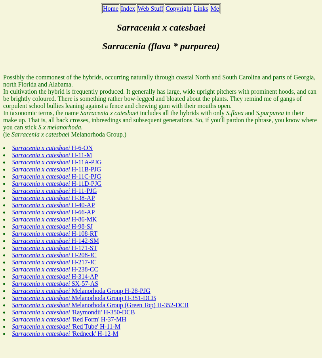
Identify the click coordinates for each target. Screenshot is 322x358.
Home (110, 8)
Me (215, 8)
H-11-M (52, 155)
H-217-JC (54, 262)
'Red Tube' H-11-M (66, 326)
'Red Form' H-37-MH (69, 319)
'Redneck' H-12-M (65, 333)
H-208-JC (54, 255)
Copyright (178, 8)
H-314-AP (55, 276)
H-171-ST (54, 247)
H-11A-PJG (56, 162)
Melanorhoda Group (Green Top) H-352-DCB (100, 305)
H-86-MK (54, 219)
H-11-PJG (54, 190)
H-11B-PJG (56, 169)
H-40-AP (53, 205)
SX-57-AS (55, 283)
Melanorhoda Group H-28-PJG (81, 290)
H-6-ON (52, 147)
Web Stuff (151, 8)
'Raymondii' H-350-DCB (73, 312)
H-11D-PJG (56, 183)
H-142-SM (55, 240)
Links (201, 8)
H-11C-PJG (56, 176)
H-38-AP (53, 197)
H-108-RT (54, 233)
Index (128, 8)
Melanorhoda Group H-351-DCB (84, 297)
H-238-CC (55, 269)
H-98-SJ (52, 226)
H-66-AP (53, 212)
